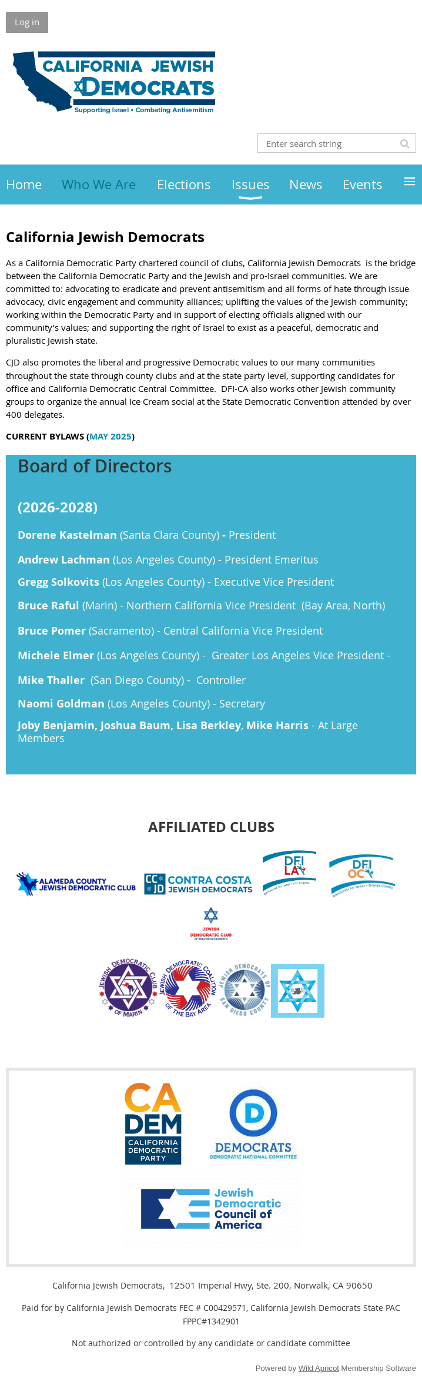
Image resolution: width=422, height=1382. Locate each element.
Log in (27, 22)
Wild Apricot (319, 1368)
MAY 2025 (110, 436)
